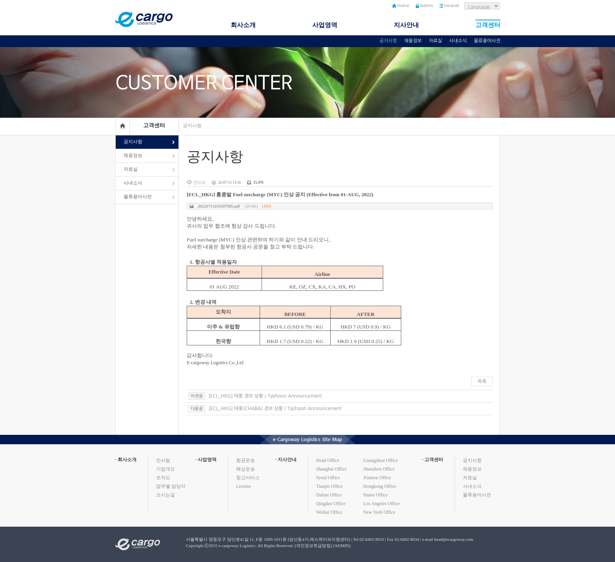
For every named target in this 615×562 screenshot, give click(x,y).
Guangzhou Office (380, 460)
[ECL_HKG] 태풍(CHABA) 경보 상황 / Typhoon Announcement (274, 408)
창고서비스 (248, 477)
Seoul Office (328, 477)
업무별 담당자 (171, 486)
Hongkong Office (379, 486)
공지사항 (388, 40)
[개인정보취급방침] (313, 545)
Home (403, 5)
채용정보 (413, 40)
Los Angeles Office (381, 503)
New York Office (379, 512)
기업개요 (165, 469)
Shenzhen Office (379, 469)
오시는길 (165, 495)
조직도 (163, 477)
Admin (426, 5)
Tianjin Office (329, 486)
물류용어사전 (487, 40)
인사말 (163, 460)
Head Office (327, 460)
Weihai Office (329, 512)
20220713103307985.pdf (234, 206)
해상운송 (245, 469)
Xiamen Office (377, 477)
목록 (481, 381)
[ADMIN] (342, 545)
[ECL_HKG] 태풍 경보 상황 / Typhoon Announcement (264, 396)
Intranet (451, 5)
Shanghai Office (331, 469)
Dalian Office (329, 495)
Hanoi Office (375, 495)
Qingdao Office (331, 503)
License (243, 486)
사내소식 (458, 40)
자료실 (435, 40)
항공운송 (245, 460)
